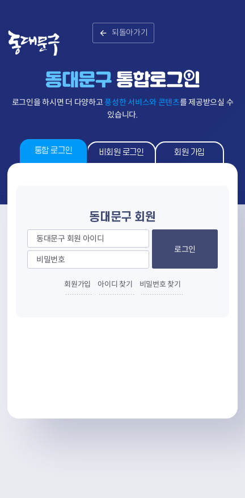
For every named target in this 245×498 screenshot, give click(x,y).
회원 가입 (189, 152)
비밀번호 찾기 (160, 284)
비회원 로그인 (121, 152)
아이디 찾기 (115, 284)
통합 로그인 (53, 151)
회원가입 (77, 284)
